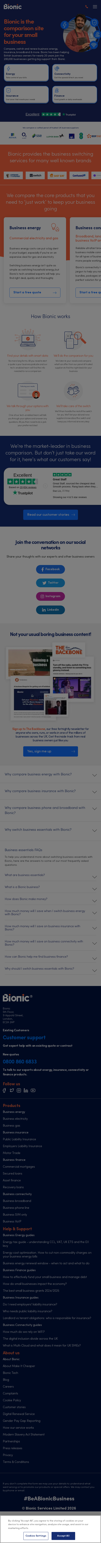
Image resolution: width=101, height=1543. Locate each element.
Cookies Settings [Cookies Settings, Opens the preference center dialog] (35, 1536)
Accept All (63, 1536)
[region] (50, 1529)
